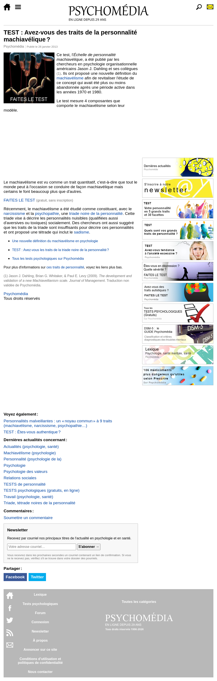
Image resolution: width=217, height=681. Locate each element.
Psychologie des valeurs (25, 471)
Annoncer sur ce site (40, 649)
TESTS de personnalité (25, 484)
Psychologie (14, 465)
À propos (40, 640)
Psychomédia (14, 46)
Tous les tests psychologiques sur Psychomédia (48, 258)
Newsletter (40, 631)
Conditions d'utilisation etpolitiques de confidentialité (40, 660)
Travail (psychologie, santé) (28, 497)
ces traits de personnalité (65, 267)
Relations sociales (20, 478)
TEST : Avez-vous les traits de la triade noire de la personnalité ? (60, 250)
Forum (40, 613)
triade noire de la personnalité (96, 213)
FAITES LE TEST (20, 200)
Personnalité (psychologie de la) (32, 459)
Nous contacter (40, 672)
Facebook (15, 577)
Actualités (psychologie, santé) (31, 446)
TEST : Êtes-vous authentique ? (32, 432)
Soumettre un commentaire (28, 517)
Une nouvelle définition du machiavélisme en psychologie (55, 241)
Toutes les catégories (139, 602)
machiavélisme (70, 78)
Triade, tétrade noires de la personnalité (39, 503)
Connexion (40, 622)
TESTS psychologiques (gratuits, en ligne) (41, 490)
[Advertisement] (71, 146)
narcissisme (14, 213)
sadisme (81, 232)
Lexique (40, 594)
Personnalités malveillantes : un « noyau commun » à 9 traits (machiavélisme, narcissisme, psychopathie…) (58, 423)
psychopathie (47, 213)
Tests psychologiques (40, 604)
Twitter (37, 577)
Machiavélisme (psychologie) (30, 453)
